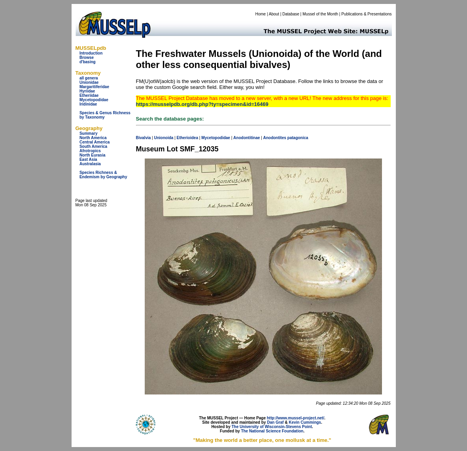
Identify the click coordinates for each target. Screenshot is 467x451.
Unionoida (163, 138)
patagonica (297, 138)
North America (93, 138)
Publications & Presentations (366, 14)
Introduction (90, 53)
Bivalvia (143, 138)
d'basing (87, 62)
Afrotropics (90, 151)
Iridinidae (88, 104)
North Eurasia (92, 155)
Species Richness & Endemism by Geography (103, 174)
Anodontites (274, 138)
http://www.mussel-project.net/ (295, 418)
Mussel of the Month (320, 14)
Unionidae (88, 82)
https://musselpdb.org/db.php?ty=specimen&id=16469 (202, 104)
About (274, 14)
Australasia (90, 164)
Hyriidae (87, 91)
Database (290, 14)
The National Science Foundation (272, 431)
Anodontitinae (246, 138)
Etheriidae (88, 95)
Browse (86, 57)
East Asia (88, 159)
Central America (94, 142)
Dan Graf (275, 422)
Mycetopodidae (93, 100)
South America (93, 146)
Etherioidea (187, 138)
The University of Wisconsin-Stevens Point (272, 427)
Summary (88, 133)
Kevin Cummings (305, 422)
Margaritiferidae (94, 87)
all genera (88, 78)
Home (260, 14)
